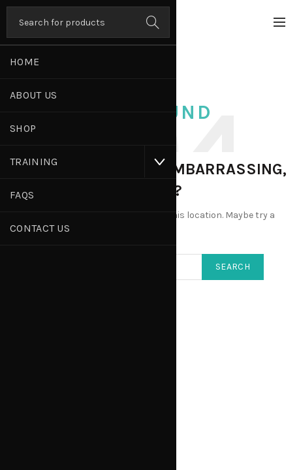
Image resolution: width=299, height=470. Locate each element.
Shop (23, 128)
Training (33, 161)
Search (153, 22)
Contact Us (40, 228)
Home (24, 61)
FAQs (22, 195)
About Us (33, 95)
